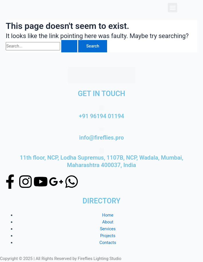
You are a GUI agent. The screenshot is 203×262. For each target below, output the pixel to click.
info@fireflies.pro (101, 137)
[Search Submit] (69, 46)
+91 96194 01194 (101, 116)
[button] (172, 7)
